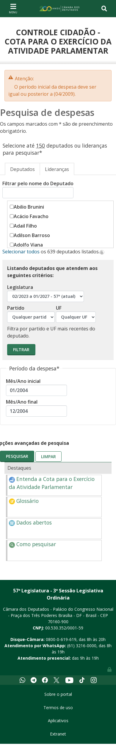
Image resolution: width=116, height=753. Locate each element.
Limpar (48, 456)
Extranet (58, 734)
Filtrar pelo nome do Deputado (37, 189)
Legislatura (45, 293)
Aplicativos (58, 720)
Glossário (24, 500)
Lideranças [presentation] (57, 169)
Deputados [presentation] (22, 169)
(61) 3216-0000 (81, 645)
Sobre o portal (58, 694)
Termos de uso (58, 707)
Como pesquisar (32, 544)
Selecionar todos (21, 251)
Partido (31, 314)
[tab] (22, 169)
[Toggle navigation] (13, 8)
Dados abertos (30, 522)
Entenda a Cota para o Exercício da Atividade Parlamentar (52, 482)
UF (76, 314)
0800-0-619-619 (61, 639)
